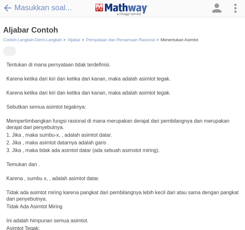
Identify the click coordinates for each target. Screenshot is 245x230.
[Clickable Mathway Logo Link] (121, 9)
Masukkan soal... (37, 7)
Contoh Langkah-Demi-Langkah (32, 39)
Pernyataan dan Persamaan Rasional (120, 39)
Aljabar (74, 39)
